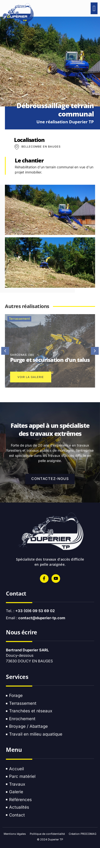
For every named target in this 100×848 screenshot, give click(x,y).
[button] (94, 8)
